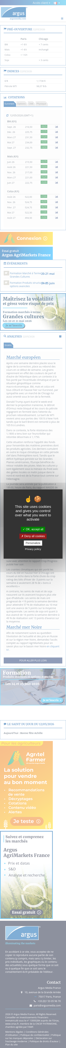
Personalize (33, 543)
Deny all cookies (33, 536)
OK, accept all (33, 529)
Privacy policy (33, 549)
